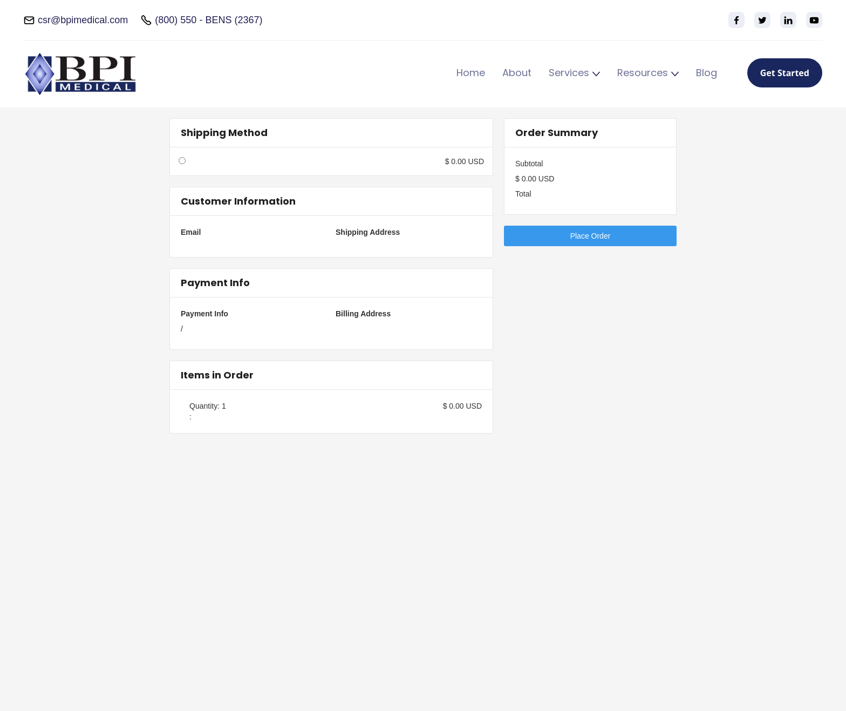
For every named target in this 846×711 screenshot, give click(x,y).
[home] (80, 74)
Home (470, 73)
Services (569, 73)
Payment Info (204, 313)
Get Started (784, 73)
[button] (574, 74)
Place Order (590, 236)
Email (191, 232)
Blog (706, 73)
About (516, 73)
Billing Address (363, 313)
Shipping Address (368, 232)
